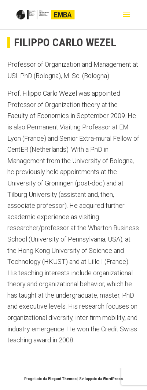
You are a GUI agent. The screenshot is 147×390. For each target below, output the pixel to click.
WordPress (113, 379)
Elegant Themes (62, 379)
